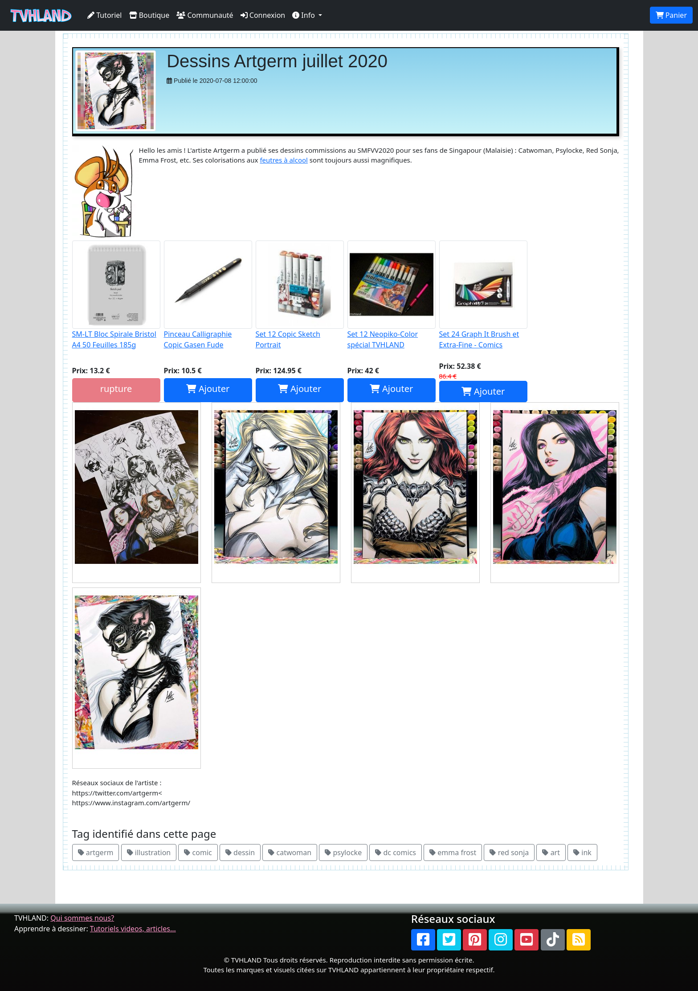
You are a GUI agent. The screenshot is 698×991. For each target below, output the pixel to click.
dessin (240, 852)
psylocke (343, 852)
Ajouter (207, 389)
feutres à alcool (284, 159)
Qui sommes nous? (82, 918)
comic (198, 852)
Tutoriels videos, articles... (133, 929)
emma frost (452, 852)
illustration (149, 852)
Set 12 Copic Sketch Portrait (300, 295)
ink (582, 852)
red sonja (509, 852)
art (551, 852)
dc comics (395, 852)
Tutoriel (104, 15)
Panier (671, 15)
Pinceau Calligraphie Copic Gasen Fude (208, 295)
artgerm (96, 852)
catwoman (289, 852)
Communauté (204, 15)
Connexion (263, 15)
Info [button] (304, 15)
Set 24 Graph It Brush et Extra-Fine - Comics (483, 295)
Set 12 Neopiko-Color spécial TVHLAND (391, 295)
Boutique (149, 15)
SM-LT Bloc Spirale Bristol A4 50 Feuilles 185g (116, 295)
